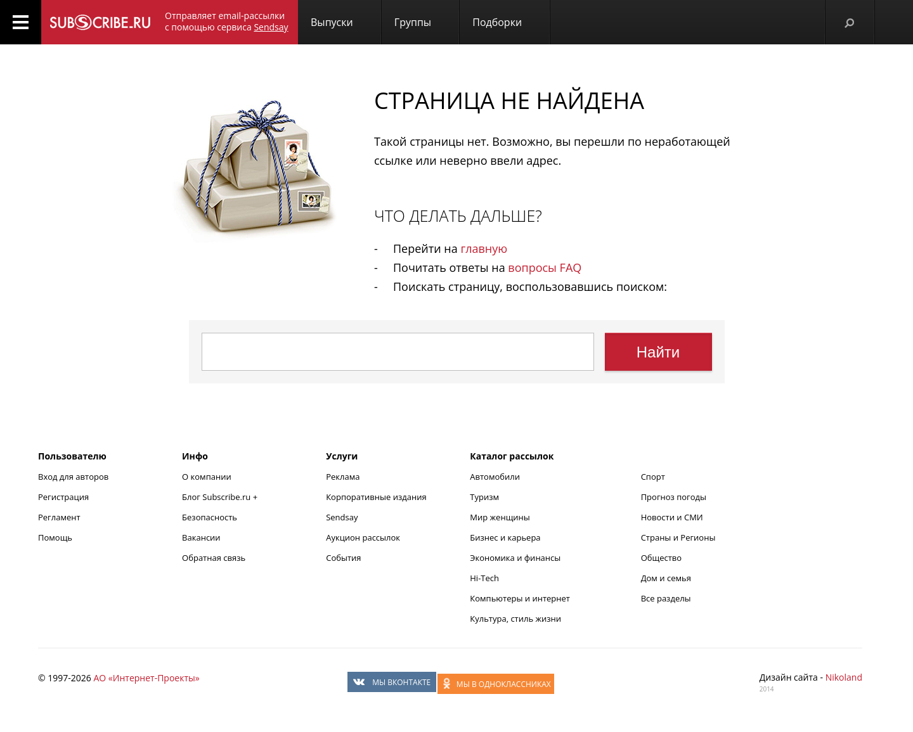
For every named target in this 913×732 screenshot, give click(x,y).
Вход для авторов (73, 476)
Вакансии (201, 537)
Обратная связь (213, 557)
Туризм (484, 497)
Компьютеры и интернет (520, 598)
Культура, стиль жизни (515, 618)
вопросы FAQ (544, 267)
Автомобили (495, 476)
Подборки (497, 22)
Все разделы (666, 598)
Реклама (342, 476)
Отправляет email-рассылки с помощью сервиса (226, 21)
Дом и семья (666, 578)
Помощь (55, 537)
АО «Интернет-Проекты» (146, 678)
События (343, 557)
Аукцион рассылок (363, 537)
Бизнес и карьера (505, 537)
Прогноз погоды (673, 497)
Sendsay (342, 517)
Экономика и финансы (515, 557)
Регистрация (63, 497)
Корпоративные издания (376, 497)
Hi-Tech (484, 578)
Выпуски (332, 22)
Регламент (59, 517)
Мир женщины (500, 517)
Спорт (653, 476)
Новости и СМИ (672, 517)
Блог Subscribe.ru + (220, 497)
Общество (661, 557)
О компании (206, 476)
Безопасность (209, 517)
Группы (412, 22)
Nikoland (844, 677)
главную (483, 248)
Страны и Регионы (678, 537)
